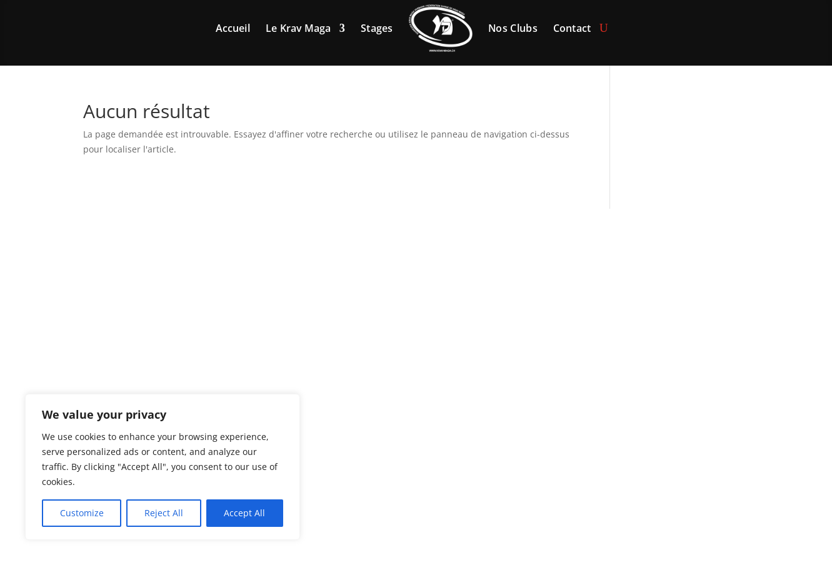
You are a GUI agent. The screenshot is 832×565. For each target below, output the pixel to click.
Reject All (163, 513)
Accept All (244, 513)
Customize (82, 513)
